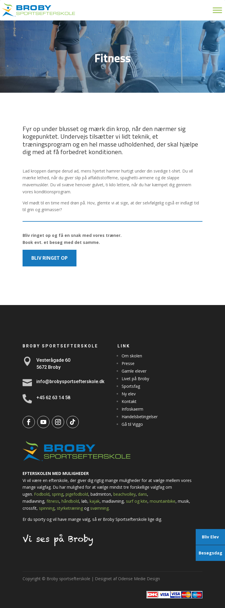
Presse (128, 363)
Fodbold (42, 494)
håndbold (70, 501)
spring (57, 494)
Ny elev (129, 394)
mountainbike (162, 501)
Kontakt (129, 401)
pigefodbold (77, 494)
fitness (53, 501)
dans (142, 494)
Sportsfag (131, 386)
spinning (46, 508)
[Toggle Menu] (217, 10)
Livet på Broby (135, 378)
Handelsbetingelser (140, 416)
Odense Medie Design (139, 578)
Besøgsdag (210, 553)
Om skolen (132, 356)
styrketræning (70, 508)
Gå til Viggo (132, 424)
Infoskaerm (132, 409)
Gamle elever (134, 371)
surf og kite (136, 501)
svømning (99, 508)
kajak (95, 501)
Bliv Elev (210, 537)
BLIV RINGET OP (49, 258)
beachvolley (124, 494)
